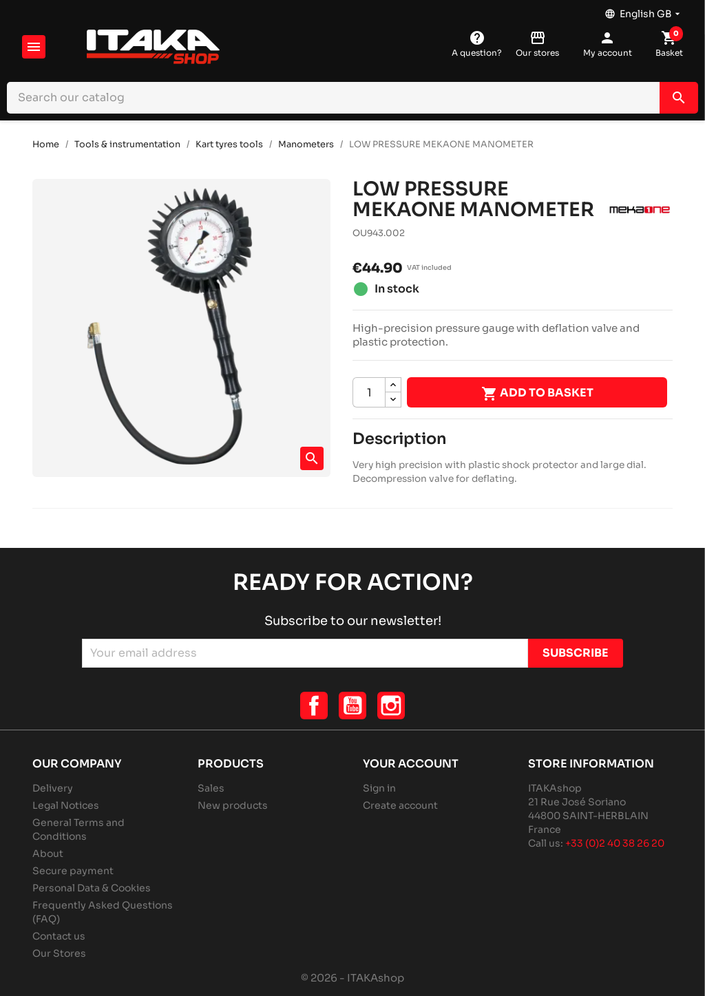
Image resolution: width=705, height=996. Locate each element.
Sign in (379, 788)
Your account (411, 763)
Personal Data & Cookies (91, 888)
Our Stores (59, 953)
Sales (211, 788)
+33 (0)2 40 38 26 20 (614, 843)
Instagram (391, 705)
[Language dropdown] (643, 10)
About (47, 853)
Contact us (58, 936)
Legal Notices (65, 805)
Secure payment (73, 871)
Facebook (314, 705)
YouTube (352, 705)
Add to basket (537, 393)
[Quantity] (369, 392)
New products (233, 805)
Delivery (52, 788)
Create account (400, 805)
